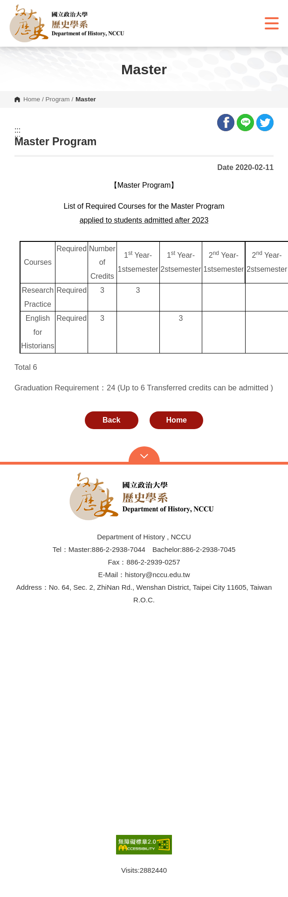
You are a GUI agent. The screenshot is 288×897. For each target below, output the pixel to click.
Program (58, 99)
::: (17, 130)
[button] (69, 23)
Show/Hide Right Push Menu (272, 23)
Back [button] (111, 420)
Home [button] (176, 420)
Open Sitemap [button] (144, 455)
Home (31, 99)
